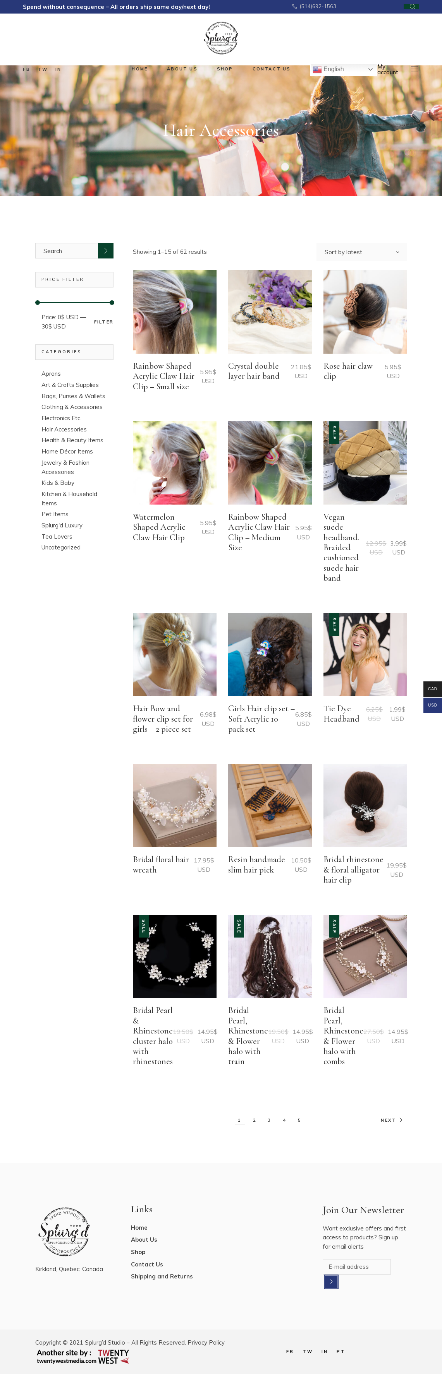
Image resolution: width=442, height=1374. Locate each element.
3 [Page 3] (270, 1120)
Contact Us (147, 1264)
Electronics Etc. (61, 418)
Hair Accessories (64, 429)
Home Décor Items (67, 451)
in (58, 69)
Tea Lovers (56, 536)
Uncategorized (61, 547)
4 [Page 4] (285, 1120)
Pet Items (55, 514)
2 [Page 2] (255, 1120)
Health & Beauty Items (72, 440)
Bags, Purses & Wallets (73, 396)
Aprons (51, 373)
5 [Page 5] (300, 1120)
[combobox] (361, 252)
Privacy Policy (206, 1342)
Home (139, 1227)
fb (26, 69)
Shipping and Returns (162, 1276)
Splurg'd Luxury (62, 525)
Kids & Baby (57, 482)
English (328, 69)
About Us (144, 1239)
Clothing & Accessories (72, 407)
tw (43, 69)
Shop (138, 1252)
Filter (104, 322)
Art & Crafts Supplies (70, 384)
